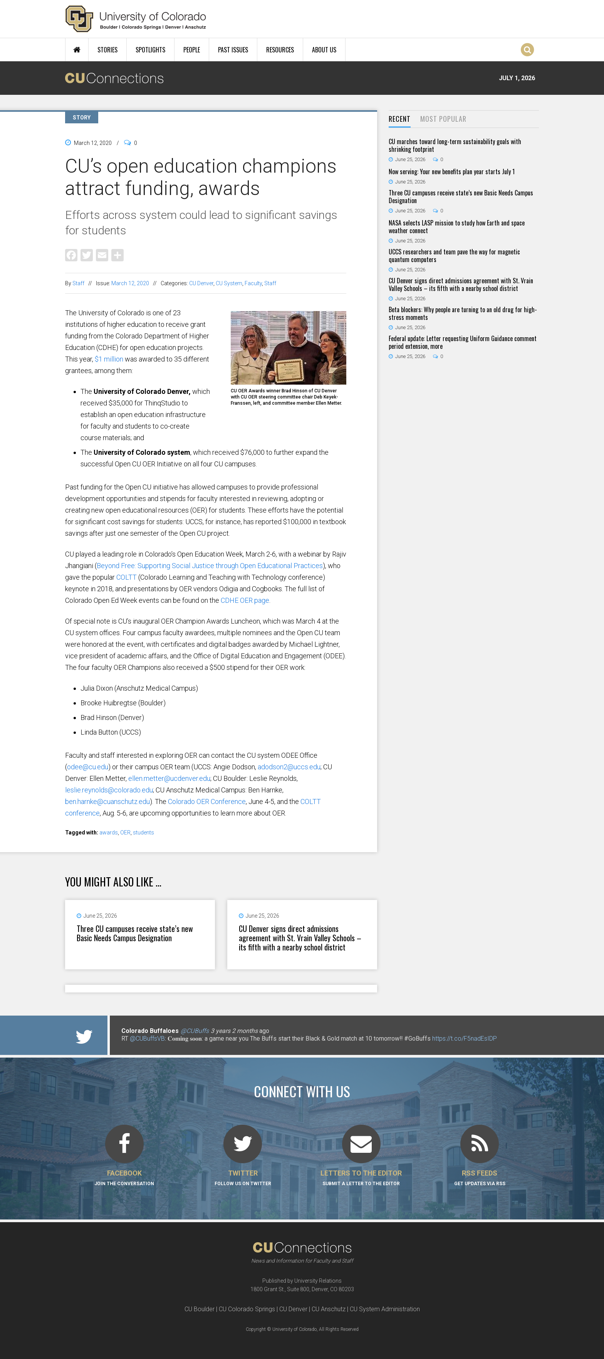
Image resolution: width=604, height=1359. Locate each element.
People (191, 49)
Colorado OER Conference (207, 801)
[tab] (400, 119)
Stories (107, 49)
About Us (324, 49)
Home (76, 49)
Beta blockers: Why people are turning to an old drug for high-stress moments (463, 313)
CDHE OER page (244, 600)
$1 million (109, 359)
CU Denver (201, 283)
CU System (229, 283)
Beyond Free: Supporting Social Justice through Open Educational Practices (210, 566)
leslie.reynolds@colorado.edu (109, 790)
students (143, 832)
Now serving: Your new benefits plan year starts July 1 (452, 171)
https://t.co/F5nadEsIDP (464, 1038)
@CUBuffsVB (147, 1038)
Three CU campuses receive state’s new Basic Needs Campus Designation (135, 933)
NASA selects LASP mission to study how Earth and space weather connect (457, 226)
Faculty (253, 283)
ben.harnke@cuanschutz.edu (107, 801)
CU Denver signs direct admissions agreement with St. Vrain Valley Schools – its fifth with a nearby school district (300, 938)
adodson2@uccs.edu (289, 767)
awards (108, 832)
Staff (78, 283)
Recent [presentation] (400, 119)
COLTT (126, 577)
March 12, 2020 (130, 283)
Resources (280, 49)
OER (125, 832)
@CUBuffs (195, 1030)
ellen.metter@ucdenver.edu (169, 778)
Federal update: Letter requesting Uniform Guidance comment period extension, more (463, 342)
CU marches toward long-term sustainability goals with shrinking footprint (455, 145)
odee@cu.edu (87, 767)
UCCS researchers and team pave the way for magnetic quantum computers (454, 255)
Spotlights (150, 49)
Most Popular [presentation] (443, 119)
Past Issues (233, 49)
